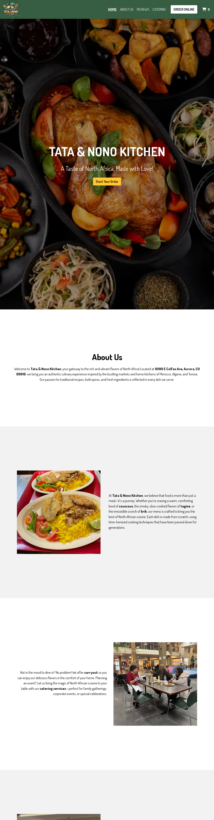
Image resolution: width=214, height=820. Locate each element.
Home (112, 9)
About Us (127, 9)
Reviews (143, 9)
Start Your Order (107, 181)
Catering (159, 9)
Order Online (184, 9)
